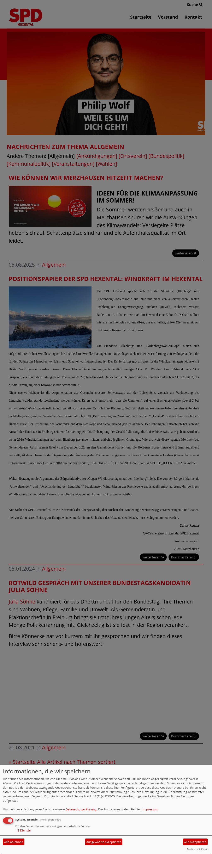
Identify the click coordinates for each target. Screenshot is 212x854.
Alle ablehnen (13, 842)
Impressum (150, 809)
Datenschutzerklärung (81, 809)
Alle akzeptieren (195, 842)
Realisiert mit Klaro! (197, 849)
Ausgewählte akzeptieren (103, 842)
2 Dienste (23, 830)
